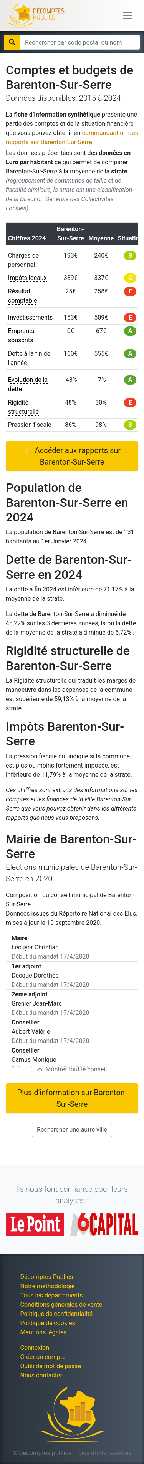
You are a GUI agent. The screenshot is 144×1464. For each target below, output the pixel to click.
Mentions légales (43, 1332)
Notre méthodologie (47, 1286)
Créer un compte (43, 1357)
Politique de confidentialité (56, 1313)
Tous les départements (51, 1295)
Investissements (30, 317)
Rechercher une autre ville (72, 1129)
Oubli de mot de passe (50, 1366)
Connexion (34, 1347)
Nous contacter (41, 1375)
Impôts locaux (27, 277)
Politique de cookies (47, 1323)
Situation (130, 238)
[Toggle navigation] (127, 15)
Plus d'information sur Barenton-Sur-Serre (72, 1098)
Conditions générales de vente (61, 1304)
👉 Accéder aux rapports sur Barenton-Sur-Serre (72, 456)
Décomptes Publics (46, 1277)
